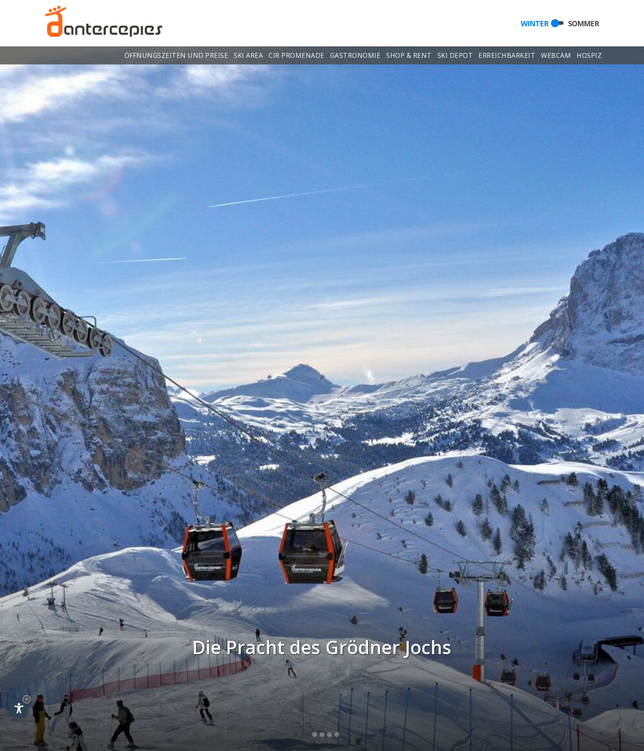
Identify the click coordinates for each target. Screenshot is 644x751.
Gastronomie (355, 56)
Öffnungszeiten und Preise (176, 56)
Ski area (248, 56)
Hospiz (589, 56)
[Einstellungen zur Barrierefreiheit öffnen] (18, 708)
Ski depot (455, 56)
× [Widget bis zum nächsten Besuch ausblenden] (26, 699)
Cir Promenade (296, 56)
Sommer (583, 23)
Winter (534, 23)
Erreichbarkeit (506, 56)
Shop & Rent (409, 56)
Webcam (556, 56)
